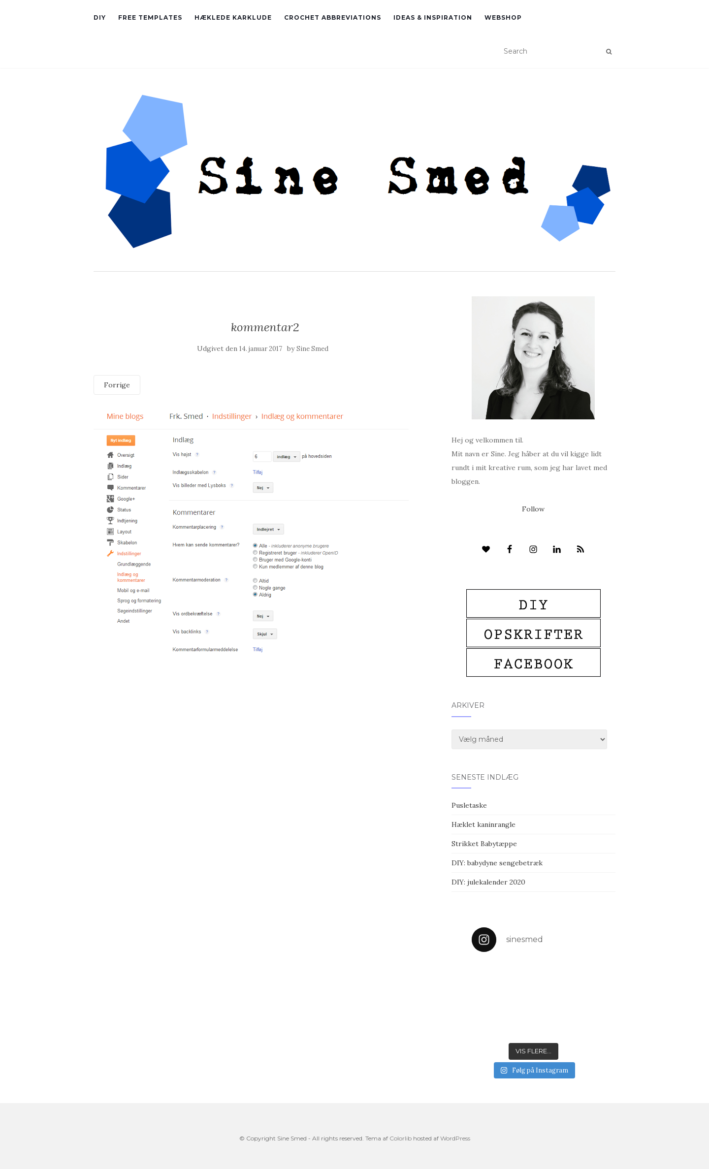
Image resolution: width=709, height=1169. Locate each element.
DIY (100, 17)
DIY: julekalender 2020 (488, 882)
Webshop (503, 17)
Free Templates (150, 17)
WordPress (455, 1138)
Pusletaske (469, 805)
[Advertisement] (265, 728)
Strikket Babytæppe (484, 843)
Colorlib (400, 1138)
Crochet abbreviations (332, 17)
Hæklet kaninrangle (483, 824)
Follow (533, 509)
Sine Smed (312, 349)
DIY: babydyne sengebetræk (497, 862)
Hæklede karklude (233, 17)
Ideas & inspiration (432, 17)
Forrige (117, 384)
